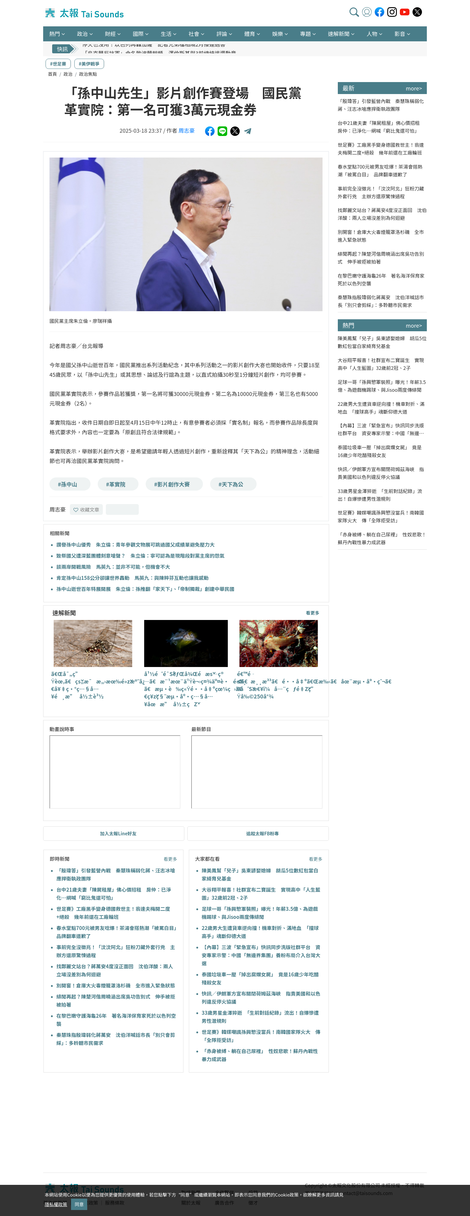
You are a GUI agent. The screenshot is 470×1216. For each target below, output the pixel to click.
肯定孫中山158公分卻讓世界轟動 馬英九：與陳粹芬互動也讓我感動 (132, 577)
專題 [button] (305, 33)
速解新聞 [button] (339, 33)
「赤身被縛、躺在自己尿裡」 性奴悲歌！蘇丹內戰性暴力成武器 (382, 538)
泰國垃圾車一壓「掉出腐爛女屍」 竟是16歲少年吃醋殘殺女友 (380, 451)
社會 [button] (194, 33)
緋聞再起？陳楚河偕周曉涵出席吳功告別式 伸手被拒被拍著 (381, 257)
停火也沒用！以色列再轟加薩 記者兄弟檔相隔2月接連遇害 (153, 49)
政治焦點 (88, 74)
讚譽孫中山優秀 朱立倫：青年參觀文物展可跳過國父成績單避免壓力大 (135, 544)
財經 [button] (110, 33)
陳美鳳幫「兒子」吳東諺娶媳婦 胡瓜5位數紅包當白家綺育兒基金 (382, 342)
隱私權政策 (56, 1204)
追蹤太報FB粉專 (262, 833)
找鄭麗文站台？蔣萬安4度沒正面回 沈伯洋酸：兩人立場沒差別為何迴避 (382, 213)
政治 (68, 74)
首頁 (52, 74)
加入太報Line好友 (118, 833)
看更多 (312, 612)
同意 (79, 1204)
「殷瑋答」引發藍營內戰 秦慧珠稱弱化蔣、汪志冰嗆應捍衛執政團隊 (381, 104)
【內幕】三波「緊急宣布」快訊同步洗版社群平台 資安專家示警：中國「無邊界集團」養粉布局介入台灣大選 (261, 955)
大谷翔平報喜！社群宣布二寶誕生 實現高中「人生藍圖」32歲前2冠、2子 (381, 363)
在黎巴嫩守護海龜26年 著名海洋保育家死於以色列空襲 (381, 279)
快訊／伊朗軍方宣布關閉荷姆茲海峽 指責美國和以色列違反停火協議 (381, 472)
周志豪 (187, 130)
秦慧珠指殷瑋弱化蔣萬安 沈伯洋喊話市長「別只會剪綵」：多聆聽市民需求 (381, 301)
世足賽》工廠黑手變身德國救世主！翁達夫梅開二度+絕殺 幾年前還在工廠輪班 (381, 148)
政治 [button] (82, 33)
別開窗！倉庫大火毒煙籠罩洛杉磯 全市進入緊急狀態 (115, 985)
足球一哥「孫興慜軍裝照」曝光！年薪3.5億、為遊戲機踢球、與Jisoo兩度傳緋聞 (382, 385)
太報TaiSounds (85, 13)
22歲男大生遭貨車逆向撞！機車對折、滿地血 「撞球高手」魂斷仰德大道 (381, 407)
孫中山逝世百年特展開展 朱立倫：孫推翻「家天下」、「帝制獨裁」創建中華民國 (145, 588)
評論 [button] (221, 33)
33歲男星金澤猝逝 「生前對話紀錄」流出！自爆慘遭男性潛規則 (380, 494)
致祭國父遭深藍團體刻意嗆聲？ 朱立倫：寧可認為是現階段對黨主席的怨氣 (140, 555)
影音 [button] (399, 33)
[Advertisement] (98, 1123)
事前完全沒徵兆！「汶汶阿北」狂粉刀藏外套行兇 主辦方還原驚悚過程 (381, 192)
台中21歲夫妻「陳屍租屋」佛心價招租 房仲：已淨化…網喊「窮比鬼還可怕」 (381, 126)
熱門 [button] (54, 33)
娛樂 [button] (277, 33)
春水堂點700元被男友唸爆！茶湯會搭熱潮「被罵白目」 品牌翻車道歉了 (380, 170)
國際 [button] (138, 33)
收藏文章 (86, 509)
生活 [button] (166, 33)
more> (414, 88)
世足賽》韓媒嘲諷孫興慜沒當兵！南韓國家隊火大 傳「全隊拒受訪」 (381, 516)
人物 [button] (372, 33)
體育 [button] (249, 33)
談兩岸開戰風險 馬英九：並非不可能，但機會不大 (113, 566)
